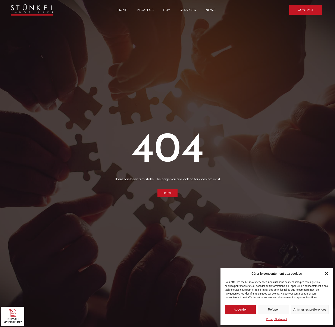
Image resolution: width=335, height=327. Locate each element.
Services (188, 10)
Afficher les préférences (309, 309)
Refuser (273, 309)
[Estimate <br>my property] (12, 313)
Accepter (240, 309)
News (211, 10)
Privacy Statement (276, 319)
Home (122, 10)
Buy (166, 10)
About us (145, 10)
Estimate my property (12, 320)
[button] (326, 273)
